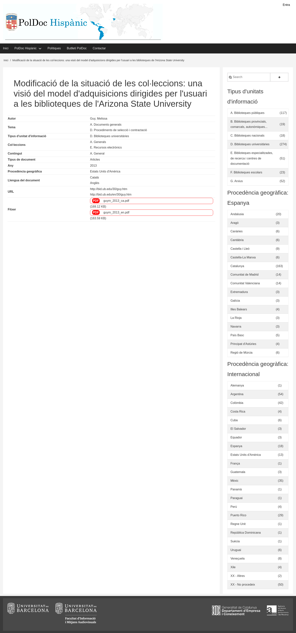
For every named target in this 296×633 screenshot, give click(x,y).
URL (11, 191)
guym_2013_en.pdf (116, 212)
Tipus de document (21, 159)
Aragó (234, 222)
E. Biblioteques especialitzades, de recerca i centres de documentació (251, 158)
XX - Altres (237, 575)
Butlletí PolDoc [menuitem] (77, 48)
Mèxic (234, 480)
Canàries (236, 231)
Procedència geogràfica (25, 171)
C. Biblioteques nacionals (247, 135)
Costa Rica (237, 411)
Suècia (235, 541)
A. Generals (98, 142)
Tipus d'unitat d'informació (27, 136)
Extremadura (239, 292)
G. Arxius (236, 181)
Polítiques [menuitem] (54, 48)
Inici (6, 60)
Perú (233, 506)
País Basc (237, 335)
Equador (236, 437)
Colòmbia (236, 402)
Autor (12, 118)
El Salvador (238, 428)
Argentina (237, 394)
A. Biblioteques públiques (247, 112)
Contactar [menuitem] (99, 48)
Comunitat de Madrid (244, 274)
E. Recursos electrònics (106, 147)
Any (10, 165)
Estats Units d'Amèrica (105, 171)
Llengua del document (24, 180)
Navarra (235, 326)
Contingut (15, 153)
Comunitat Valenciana (245, 283)
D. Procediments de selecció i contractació (118, 130)
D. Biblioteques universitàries (109, 136)
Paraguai (236, 498)
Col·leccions (16, 144)
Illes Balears (238, 309)
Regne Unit (238, 524)
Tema (11, 127)
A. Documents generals (105, 124)
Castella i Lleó (240, 248)
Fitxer (12, 209)
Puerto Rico (238, 515)
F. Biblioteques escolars (246, 172)
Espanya (236, 446)
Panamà (236, 489)
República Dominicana (245, 532)
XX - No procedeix (242, 584)
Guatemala (237, 472)
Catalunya (237, 266)
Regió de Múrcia (241, 352)
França (235, 463)
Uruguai (235, 550)
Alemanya (237, 385)
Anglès (94, 183)
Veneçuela (237, 558)
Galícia (235, 300)
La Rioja (236, 317)
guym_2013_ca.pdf (116, 200)
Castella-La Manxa (243, 257)
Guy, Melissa (98, 118)
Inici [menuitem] (5, 48)
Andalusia (237, 214)
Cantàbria (237, 240)
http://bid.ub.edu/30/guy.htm (108, 189)
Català (94, 177)
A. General (97, 153)
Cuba (234, 420)
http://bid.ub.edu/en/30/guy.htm (110, 194)
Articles (95, 159)
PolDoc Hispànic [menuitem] (25, 48)
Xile (233, 567)
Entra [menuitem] (286, 4)
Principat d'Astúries (243, 343)
